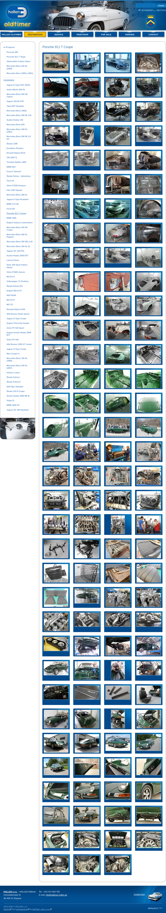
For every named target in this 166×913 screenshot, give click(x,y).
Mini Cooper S (13, 354)
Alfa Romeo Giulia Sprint (18, 314)
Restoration (35, 35)
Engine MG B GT (14, 291)
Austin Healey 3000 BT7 (17, 255)
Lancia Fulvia (13, 260)
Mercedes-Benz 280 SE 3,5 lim (19, 137)
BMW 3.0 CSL (13, 204)
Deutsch (161, 10)
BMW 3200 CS (13, 405)
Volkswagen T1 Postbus (17, 281)
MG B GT (11, 277)
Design (7, 909)
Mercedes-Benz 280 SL (17, 195)
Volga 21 (10, 400)
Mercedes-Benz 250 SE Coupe (17, 228)
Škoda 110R (12, 144)
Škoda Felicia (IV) (15, 286)
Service (58, 35)
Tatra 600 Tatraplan (15, 106)
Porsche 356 (12, 52)
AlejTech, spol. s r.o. (41, 909)
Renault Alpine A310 (16, 309)
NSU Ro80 (11, 295)
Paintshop (82, 35)
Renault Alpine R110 (16, 153)
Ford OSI (11, 209)
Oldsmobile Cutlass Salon (18, 61)
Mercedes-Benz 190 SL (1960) (17, 359)
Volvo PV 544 (13, 340)
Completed (9, 80)
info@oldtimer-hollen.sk (56, 895)
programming (21, 909)
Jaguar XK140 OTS (15, 101)
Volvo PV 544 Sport (15, 328)
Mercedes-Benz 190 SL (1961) (17, 130)
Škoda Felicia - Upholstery (19, 176)
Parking (129, 35)
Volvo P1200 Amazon (16, 185)
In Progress (9, 47)
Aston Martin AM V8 (16, 89)
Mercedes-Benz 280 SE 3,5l (19, 115)
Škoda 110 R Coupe (16, 391)
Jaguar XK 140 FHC (15, 251)
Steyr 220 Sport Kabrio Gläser (17, 266)
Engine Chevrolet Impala (18, 323)
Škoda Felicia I (13, 377)
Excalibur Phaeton (15, 148)
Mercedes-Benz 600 (16, 124)
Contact (153, 35)
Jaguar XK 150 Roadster (18, 410)
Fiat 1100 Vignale (14, 190)
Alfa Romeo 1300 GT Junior (19, 344)
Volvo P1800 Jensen (16, 272)
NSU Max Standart (15, 387)
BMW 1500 (11, 218)
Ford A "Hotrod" (14, 171)
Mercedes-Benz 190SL (17, 111)
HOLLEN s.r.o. (10, 892)
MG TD (10, 304)
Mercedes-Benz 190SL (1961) (20, 73)
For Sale (106, 35)
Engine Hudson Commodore (20, 223)
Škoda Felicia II (13, 382)
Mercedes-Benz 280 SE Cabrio (17, 95)
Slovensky (147, 10)
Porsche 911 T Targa (16, 57)
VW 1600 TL (12, 157)
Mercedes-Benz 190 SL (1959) (17, 67)
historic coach (13, 373)
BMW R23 (11, 167)
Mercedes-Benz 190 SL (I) (18, 246)
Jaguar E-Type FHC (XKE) (18, 85)
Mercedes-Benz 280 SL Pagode (17, 235)
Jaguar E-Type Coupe (16, 318)
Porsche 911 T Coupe (16, 213)
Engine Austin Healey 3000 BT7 (19, 333)
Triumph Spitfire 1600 (16, 162)
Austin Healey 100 (15, 120)
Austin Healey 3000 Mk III (18, 396)
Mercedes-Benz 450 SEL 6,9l (19, 241)
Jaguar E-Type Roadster (18, 199)
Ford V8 (10, 181)
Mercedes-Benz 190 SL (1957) (17, 366)
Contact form (139, 894)
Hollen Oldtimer (11, 35)
